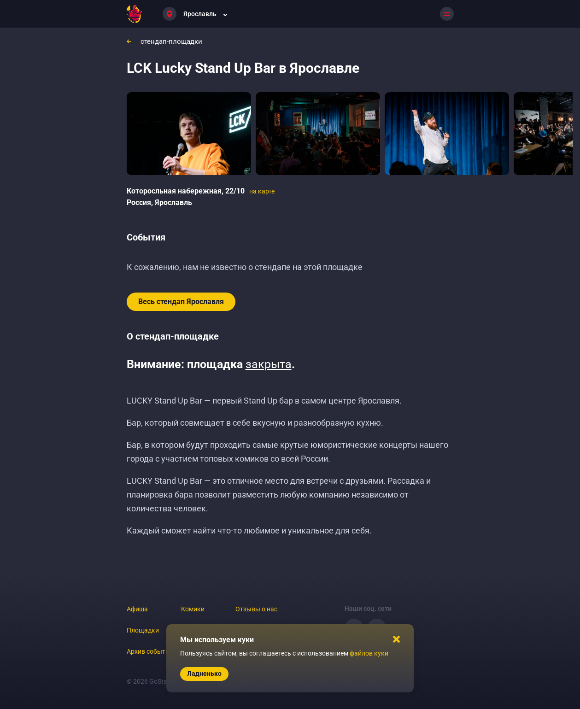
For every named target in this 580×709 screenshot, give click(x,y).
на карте (262, 191)
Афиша (137, 609)
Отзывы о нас (256, 609)
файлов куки (369, 653)
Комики (193, 609)
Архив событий (150, 651)
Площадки (143, 630)
